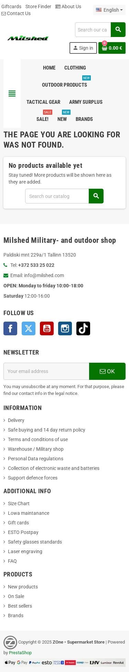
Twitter (28, 328)
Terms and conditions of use (38, 439)
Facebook (10, 328)
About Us (68, 6)
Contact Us (16, 13)
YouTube (47, 328)
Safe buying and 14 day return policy (46, 430)
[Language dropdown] (109, 10)
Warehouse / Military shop (36, 449)
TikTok (83, 328)
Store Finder (38, 6)
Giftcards (11, 6)
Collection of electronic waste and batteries (53, 468)
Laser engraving (25, 551)
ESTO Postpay (23, 532)
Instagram (65, 328)
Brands (15, 615)
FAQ (12, 561)
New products (23, 586)
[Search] (100, 29)
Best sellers (20, 606)
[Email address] (46, 371)
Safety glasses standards (35, 542)
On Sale (16, 596)
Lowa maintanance (28, 513)
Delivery (16, 420)
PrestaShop (20, 652)
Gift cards (18, 522)
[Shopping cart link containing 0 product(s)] (112, 48)
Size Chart (19, 503)
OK (107, 371)
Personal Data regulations (35, 458)
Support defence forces (32, 478)
